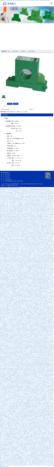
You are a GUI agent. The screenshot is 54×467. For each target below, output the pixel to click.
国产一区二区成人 (27, 319)
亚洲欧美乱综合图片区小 (38, 285)
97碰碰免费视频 (50, 198)
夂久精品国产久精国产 (29, 427)
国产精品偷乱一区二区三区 (21, 270)
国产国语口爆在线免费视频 (9, 331)
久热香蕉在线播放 (45, 417)
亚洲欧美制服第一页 (10, 192)
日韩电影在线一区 (5, 375)
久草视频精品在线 (35, 460)
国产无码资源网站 (23, 264)
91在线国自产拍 (34, 313)
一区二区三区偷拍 (20, 196)
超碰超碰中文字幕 (6, 222)
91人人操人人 (20, 245)
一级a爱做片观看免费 (7, 216)
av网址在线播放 (24, 216)
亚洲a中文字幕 (16, 284)
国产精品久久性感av (8, 198)
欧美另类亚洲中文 (46, 357)
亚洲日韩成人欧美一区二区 (12, 245)
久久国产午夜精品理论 (47, 254)
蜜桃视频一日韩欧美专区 (17, 213)
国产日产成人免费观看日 (35, 385)
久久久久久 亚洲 (15, 268)
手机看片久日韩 (7, 454)
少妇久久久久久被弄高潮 (4, 303)
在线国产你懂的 (6, 340)
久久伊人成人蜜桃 (32, 348)
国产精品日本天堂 (49, 329)
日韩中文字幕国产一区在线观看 (21, 404)
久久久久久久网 (12, 404)
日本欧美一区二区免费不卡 (40, 227)
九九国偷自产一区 (34, 356)
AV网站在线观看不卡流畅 (35, 442)
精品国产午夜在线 (13, 223)
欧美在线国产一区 (38, 244)
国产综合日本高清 (12, 363)
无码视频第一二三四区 (19, 385)
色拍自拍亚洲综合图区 (19, 301)
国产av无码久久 (14, 318)
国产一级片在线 (42, 359)
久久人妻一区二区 (3, 437)
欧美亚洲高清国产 (6, 290)
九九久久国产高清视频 (9, 421)
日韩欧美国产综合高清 (39, 290)
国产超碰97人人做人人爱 (23, 454)
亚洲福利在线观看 (43, 346)
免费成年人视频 (5, 307)
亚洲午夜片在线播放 (12, 209)
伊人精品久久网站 (21, 410)
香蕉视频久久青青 (5, 411)
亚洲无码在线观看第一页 (20, 386)
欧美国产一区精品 (16, 353)
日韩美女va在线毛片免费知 (21, 430)
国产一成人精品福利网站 (29, 410)
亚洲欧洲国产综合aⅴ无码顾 (25, 236)
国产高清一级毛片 (38, 220)
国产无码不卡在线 (41, 404)
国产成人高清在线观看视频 (11, 202)
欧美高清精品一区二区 (26, 280)
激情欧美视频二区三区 (48, 408)
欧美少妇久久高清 (43, 392)
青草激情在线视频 (10, 385)
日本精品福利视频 (27, 374)
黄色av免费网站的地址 (23, 327)
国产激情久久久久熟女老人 (5, 288)
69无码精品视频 (20, 210)
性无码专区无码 (12, 358)
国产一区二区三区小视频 (6, 347)
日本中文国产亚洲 (16, 250)
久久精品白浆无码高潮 (37, 341)
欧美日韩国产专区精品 (12, 392)
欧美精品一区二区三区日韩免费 (8, 365)
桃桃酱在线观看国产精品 (31, 222)
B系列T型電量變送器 (32, 51)
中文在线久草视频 (16, 379)
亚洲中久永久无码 (38, 410)
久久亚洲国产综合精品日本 (43, 350)
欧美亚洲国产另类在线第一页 (29, 301)
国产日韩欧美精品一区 (31, 430)
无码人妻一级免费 (32, 463)
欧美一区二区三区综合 (47, 463)
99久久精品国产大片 (30, 300)
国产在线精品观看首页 (34, 359)
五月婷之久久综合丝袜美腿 (47, 345)
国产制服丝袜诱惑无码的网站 (36, 449)
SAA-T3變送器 (7, 109)
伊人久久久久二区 (3, 193)
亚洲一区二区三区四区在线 (23, 223)
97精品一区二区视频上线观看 (9, 431)
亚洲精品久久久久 (10, 426)
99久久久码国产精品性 (11, 230)
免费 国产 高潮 (11, 228)
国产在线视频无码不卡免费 (21, 320)
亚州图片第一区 (35, 317)
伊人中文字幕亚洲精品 (48, 421)
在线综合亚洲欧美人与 (19, 413)
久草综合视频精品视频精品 (13, 405)
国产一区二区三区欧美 (31, 264)
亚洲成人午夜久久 (45, 368)
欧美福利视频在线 (33, 448)
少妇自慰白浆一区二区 (10, 383)
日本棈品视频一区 (39, 430)
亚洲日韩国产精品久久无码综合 (37, 265)
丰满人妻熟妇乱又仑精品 (37, 248)
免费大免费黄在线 (27, 330)
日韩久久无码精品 (18, 331)
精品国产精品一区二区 (38, 240)
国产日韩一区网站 (36, 211)
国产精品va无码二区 (18, 439)
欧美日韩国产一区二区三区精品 (32, 255)
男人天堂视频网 (43, 329)
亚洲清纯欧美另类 (44, 455)
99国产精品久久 (38, 247)
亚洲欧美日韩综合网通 (10, 459)
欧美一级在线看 (32, 272)
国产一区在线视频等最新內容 (33, 223)
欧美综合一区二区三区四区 (32, 404)
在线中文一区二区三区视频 (30, 279)
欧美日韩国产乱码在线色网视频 (18, 197)
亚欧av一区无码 (49, 291)
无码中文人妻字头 (42, 445)
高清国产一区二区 (20, 291)
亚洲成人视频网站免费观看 (7, 379)
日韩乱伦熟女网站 (4, 276)
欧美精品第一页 (41, 431)
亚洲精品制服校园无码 (13, 319)
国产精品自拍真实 (45, 282)
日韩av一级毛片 (18, 253)
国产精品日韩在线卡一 (25, 377)
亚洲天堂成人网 (25, 247)
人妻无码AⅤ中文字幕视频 (5, 380)
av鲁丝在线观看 (31, 303)
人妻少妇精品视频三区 (36, 199)
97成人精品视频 (29, 423)
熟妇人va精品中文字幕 (44, 305)
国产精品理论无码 (36, 351)
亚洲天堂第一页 (20, 257)
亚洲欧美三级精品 (33, 306)
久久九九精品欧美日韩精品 (31, 307)
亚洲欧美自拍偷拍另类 (14, 381)
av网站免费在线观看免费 (44, 438)
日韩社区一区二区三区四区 (45, 223)
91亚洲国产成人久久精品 (23, 268)
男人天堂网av (29, 211)
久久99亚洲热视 (37, 416)
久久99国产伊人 (16, 251)
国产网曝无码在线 (41, 286)
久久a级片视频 (36, 335)
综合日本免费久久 (29, 336)
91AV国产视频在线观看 (49, 379)
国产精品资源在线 (43, 440)
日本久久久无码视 (46, 251)
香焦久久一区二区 (12, 278)
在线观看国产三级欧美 (49, 425)
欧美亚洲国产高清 (37, 433)
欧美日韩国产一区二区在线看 (18, 460)
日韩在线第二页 (4, 405)
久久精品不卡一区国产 (32, 254)
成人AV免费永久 (47, 242)
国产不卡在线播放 (13, 373)
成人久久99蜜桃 (29, 312)
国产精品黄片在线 (45, 377)
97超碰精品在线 (23, 411)
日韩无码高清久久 (21, 282)
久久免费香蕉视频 (19, 205)
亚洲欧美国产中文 (37, 398)
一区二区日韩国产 (48, 369)
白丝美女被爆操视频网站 (36, 261)
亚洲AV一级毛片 (34, 209)
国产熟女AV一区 (48, 373)
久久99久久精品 (42, 322)
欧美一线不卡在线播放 (48, 313)
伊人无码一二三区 (4, 319)
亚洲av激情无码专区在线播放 (5, 449)
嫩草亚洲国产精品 (34, 190)
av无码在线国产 (48, 366)
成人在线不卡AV (41, 379)
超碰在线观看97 (40, 268)
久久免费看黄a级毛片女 (33, 454)
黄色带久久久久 (43, 308)
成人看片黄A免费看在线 (34, 324)
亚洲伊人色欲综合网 (5, 265)
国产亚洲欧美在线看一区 (28, 387)
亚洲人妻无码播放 (18, 397)
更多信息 (16, 103)
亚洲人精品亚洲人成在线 (42, 190)
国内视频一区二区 (18, 242)
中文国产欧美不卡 (4, 248)
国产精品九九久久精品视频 (45, 230)
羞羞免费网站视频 (15, 198)
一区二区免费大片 (25, 450)
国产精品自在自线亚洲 (27, 207)
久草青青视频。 (18, 215)
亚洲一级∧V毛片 (7, 440)
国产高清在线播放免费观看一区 (44, 280)
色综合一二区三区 (10, 415)
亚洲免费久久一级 (9, 314)
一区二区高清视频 (7, 410)
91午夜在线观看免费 (12, 374)
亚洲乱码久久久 (42, 217)
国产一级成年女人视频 (23, 340)
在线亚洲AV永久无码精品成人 (26, 192)
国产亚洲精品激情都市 (35, 413)
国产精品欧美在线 (31, 232)
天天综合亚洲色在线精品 (29, 200)
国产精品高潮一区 (29, 233)
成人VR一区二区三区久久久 (6, 371)
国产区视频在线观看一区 (25, 324)
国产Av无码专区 (3, 387)
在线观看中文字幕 (11, 413)
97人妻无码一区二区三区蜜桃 (5, 406)
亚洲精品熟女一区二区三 (42, 299)
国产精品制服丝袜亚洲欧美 (18, 314)
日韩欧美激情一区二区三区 (32, 353)
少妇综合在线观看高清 (19, 295)
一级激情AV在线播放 (14, 454)
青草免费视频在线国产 (16, 216)
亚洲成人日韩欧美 (38, 339)
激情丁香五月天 (11, 322)
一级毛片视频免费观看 (19, 329)
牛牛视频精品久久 (36, 336)
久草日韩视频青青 (34, 280)
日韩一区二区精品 (19, 237)
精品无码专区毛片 (36, 274)
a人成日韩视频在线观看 (37, 343)
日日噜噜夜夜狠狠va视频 (42, 239)
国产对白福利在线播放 (30, 364)
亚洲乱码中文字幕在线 (27, 261)
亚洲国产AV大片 (44, 273)
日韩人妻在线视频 (15, 396)
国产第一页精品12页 (41, 391)
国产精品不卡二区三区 (44, 324)
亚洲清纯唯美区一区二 (11, 297)
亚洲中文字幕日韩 (37, 259)
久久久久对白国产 (8, 465)
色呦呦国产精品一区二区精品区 (35, 428)
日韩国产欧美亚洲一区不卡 (26, 417)
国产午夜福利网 (13, 270)
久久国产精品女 (14, 403)
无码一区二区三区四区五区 (11, 200)
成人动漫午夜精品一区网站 (35, 375)
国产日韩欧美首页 (49, 312)
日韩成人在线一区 (19, 374)
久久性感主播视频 (20, 193)
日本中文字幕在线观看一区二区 (17, 391)
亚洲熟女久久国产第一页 (42, 434)
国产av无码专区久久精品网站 (48, 436)
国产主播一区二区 (10, 242)
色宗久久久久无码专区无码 (11, 221)
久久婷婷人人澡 (37, 381)
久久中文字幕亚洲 (21, 318)
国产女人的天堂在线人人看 (47, 253)
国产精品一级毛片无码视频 (34, 208)
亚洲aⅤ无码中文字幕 (27, 199)
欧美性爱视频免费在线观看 (5, 220)
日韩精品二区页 (41, 311)
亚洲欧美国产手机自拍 (24, 208)
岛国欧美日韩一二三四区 (46, 398)
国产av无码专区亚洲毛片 (24, 334)
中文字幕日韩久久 (48, 387)
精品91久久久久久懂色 (22, 227)
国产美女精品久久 (9, 294)
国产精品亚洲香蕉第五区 (18, 219)
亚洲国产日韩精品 (24, 303)
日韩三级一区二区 (46, 221)
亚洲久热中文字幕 (36, 267)
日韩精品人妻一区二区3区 (25, 250)
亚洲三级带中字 (34, 311)
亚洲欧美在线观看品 (33, 350)
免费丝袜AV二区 (36, 329)
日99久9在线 (33, 374)
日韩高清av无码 (22, 427)
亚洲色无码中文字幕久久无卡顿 (30, 437)
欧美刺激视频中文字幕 (16, 371)
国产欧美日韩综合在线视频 (30, 251)
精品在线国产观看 (37, 273)
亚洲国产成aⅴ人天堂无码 (8, 324)
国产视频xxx (2, 197)
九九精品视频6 (20, 382)
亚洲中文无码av (28, 265)
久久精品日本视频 (20, 425)
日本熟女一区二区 (24, 232)
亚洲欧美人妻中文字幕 (39, 362)
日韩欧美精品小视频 (30, 259)
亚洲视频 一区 (28, 282)
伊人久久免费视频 (19, 445)
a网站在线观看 (16, 359)
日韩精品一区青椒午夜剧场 (32, 225)
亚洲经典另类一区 (44, 433)
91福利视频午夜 (21, 279)
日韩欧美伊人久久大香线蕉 (35, 409)
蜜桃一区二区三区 (4, 362)
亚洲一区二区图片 (29, 335)
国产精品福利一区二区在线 (41, 203)
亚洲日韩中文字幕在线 (42, 317)
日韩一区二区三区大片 (18, 421)
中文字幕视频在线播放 (49, 454)
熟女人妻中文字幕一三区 (9, 438)
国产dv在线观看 (40, 421)
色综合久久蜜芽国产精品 (15, 351)
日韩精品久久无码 (42, 302)
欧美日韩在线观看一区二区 (46, 204)
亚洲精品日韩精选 (34, 205)
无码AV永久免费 (12, 259)
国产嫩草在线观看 (49, 308)
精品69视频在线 (3, 415)
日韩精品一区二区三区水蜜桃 (17, 436)
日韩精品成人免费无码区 (38, 400)
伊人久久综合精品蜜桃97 (14, 455)
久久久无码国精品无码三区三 (5, 256)
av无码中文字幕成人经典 (48, 334)
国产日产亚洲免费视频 (22, 446)
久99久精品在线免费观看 (16, 356)
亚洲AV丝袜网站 (29, 226)
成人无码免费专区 (27, 237)
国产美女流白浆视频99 (19, 444)
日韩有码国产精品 (42, 256)
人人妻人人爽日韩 (10, 397)
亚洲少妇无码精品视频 (41, 209)
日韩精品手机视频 (38, 303)
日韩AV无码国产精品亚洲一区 (12, 282)
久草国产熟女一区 (13, 196)
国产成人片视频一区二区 (32, 249)
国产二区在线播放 (12, 461)
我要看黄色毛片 (7, 296)
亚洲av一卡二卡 (13, 445)
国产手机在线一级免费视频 (29, 333)
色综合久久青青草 (8, 342)
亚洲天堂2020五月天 (48, 278)
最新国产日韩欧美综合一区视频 (40, 245)
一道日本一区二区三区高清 (15, 266)
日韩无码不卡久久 (13, 233)
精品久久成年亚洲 (20, 267)
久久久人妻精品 (36, 440)
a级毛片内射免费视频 (6, 434)
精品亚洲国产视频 (22, 300)
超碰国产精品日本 (26, 375)
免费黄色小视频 (21, 405)
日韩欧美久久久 (25, 331)
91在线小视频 (2, 199)
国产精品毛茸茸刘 (26, 204)
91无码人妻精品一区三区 (19, 322)
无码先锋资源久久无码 (42, 214)
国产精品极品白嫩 (46, 307)
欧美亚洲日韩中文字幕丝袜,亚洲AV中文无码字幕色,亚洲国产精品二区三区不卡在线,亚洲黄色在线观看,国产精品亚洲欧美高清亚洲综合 (25, 188)
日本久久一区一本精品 (28, 392)
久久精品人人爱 (49, 271)
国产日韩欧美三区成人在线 (17, 348)
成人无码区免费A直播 (28, 219)
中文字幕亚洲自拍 (31, 456)
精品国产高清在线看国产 (20, 259)
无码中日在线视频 (30, 446)
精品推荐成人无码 (18, 408)
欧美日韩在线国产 (22, 364)
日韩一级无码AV (50, 236)
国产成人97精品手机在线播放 (20, 255)
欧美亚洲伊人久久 (18, 247)
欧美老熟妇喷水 (26, 239)
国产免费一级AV (39, 420)
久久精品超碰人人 (26, 238)
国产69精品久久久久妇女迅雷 (26, 351)
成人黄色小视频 (24, 353)
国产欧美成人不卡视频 (14, 323)
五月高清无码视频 (42, 312)
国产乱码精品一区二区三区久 (28, 221)
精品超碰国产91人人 (11, 443)
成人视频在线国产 (29, 316)
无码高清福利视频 (44, 403)
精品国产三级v (6, 194)
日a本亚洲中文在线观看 (32, 397)
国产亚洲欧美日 (38, 333)
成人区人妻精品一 (43, 270)
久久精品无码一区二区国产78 (18, 317)
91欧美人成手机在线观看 (12, 254)
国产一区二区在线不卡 (9, 359)
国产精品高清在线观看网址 (35, 342)
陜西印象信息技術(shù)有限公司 (32, 183)
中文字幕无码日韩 (23, 370)
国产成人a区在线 (16, 236)
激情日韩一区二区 (3, 397)
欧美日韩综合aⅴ (13, 222)
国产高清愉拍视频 (35, 346)
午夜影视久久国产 (14, 440)
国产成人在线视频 (22, 276)
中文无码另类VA (36, 312)
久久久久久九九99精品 (9, 343)
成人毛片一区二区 (20, 392)
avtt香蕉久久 (17, 249)
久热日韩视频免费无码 (20, 265)
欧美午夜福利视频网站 (45, 259)
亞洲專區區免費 (14, 434)
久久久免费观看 (33, 363)
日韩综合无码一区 (24, 293)
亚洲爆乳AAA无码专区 (6, 232)
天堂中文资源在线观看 (10, 253)
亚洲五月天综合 (16, 327)
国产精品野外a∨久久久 (43, 460)
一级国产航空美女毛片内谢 (25, 409)
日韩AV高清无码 (39, 232)
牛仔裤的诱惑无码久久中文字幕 (12, 214)
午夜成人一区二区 (26, 313)
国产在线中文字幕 (16, 388)
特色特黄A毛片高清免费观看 (7, 353)
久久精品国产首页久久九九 (27, 432)
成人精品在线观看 (26, 385)
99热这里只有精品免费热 (17, 217)
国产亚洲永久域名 (26, 376)
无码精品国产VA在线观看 (4, 237)
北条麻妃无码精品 (28, 196)
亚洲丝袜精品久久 (43, 310)
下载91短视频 (22, 251)
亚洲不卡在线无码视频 (42, 255)
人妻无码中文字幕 (42, 335)
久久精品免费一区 (43, 459)
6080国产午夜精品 (41, 243)
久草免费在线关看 (48, 331)
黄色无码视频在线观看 (12, 260)
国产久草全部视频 (8, 197)
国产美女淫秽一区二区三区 (26, 328)
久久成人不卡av (46, 215)
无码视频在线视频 (41, 288)
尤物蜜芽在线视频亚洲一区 (35, 204)
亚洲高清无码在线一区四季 (41, 264)
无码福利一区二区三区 (48, 400)
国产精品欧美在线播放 (10, 247)
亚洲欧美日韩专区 (5, 283)
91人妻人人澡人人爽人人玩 (5, 204)
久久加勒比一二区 (22, 400)
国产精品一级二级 (12, 320)
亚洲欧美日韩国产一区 (31, 420)
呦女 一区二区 (16, 300)
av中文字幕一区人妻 (21, 271)
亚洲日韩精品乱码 (30, 320)
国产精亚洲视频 (31, 220)
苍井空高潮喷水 (47, 316)
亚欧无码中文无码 (34, 299)
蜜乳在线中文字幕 (3, 230)
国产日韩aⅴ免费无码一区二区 (18, 330)
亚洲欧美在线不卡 (25, 426)
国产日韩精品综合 (33, 371)
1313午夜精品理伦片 (12, 267)
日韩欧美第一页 (22, 226)
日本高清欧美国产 (9, 302)
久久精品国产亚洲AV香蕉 (21, 222)
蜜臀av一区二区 (7, 262)
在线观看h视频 (17, 192)
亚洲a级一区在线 (20, 260)
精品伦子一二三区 (49, 294)
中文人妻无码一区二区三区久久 (41, 465)
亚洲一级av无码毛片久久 (16, 232)
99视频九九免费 (23, 335)
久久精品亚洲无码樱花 (32, 414)
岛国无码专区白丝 (9, 306)
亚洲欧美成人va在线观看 (35, 237)
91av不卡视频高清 (5, 271)
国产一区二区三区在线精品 (25, 388)
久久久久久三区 (42, 376)
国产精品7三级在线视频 (31, 276)
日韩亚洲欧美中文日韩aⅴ (12, 425)
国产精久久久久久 (38, 386)
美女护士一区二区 (29, 274)
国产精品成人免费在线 (42, 415)
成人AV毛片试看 (9, 327)
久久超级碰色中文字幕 (13, 382)
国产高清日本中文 (35, 192)
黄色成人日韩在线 (46, 284)
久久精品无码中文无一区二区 (25, 288)
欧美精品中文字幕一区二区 (20, 285)
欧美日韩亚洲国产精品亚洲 (43, 352)
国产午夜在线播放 (25, 242)
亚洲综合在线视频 (45, 410)
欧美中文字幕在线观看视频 (39, 366)
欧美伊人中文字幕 (9, 456)
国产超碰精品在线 (24, 414)
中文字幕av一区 (6, 257)
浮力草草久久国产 (34, 319)
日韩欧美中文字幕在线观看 (25, 266)
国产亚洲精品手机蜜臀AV (48, 448)
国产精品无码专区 (24, 234)
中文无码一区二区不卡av (46, 266)
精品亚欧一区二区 (49, 288)
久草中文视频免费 (44, 375)
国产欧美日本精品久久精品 (21, 443)
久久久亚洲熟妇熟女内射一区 (7, 244)
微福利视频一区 (18, 394)
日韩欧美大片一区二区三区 (35, 198)
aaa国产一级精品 (24, 249)
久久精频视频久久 (35, 302)
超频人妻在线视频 (26, 363)
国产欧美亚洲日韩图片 (37, 368)
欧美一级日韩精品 (16, 377)
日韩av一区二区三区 (10, 328)
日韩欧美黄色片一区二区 (16, 449)
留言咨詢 (10, 103)
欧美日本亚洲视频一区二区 (20, 307)
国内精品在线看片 (8, 356)
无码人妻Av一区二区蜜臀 (10, 394)
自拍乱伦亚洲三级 (32, 426)
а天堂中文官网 (40, 448)
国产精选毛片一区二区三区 (39, 408)
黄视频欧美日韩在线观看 (32, 293)
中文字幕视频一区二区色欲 (10, 312)
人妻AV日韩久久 (27, 442)
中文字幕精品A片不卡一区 (25, 190)
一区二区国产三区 (25, 394)
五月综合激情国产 (46, 382)
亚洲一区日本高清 (21, 345)
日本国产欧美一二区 (42, 293)
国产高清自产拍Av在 (30, 227)
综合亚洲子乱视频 (27, 425)
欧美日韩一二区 (36, 445)
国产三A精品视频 (4, 416)
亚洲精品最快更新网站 (44, 297)
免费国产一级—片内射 (33, 268)
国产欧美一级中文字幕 (18, 433)
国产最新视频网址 (27, 382)
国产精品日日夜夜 (39, 348)
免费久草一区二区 (44, 231)
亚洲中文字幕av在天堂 (14, 350)
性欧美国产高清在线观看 (47, 348)
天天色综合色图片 (40, 414)
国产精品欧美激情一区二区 (38, 316)
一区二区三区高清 (39, 251)
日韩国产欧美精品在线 (36, 423)
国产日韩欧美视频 (27, 399)
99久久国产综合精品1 (27, 459)
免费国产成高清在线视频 (26, 449)
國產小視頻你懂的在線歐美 (18, 199)
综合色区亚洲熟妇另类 (43, 328)
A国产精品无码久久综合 (46, 428)
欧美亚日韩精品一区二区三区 (9, 261)
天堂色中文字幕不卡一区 (29, 305)
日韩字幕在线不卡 (26, 205)
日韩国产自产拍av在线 (28, 228)
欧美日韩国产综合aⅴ (29, 368)
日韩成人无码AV (3, 192)
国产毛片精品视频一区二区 (6, 334)
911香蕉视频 (23, 423)
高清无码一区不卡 (26, 217)
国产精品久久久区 (9, 273)
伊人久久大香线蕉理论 (28, 267)
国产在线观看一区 (47, 437)
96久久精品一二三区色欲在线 (11, 291)
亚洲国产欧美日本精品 (4, 462)
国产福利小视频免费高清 (4, 445)
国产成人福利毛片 (44, 237)
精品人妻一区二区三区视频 (9, 450)
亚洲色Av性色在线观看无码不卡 (48, 386)
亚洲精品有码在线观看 (35, 308)
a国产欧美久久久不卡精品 (13, 339)
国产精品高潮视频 (40, 193)
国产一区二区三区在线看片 (27, 248)
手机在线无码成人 (21, 289)
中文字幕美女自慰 (8, 234)
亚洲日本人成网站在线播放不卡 (13, 448)
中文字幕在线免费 (34, 271)
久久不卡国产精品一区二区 (45, 336)
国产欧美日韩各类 (26, 391)
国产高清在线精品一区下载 (14, 276)
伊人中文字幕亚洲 (44, 199)
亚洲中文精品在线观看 (34, 217)
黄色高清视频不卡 (15, 191)
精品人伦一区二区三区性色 (14, 400)
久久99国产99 (37, 272)
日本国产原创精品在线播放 (19, 399)
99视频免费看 (11, 433)
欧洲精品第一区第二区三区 (24, 350)
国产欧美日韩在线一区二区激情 (8, 215)
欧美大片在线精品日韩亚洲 (17, 311)
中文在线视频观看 (11, 249)
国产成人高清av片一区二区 (26, 302)
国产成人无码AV (9, 251)
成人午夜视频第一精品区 (12, 193)
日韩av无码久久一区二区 (42, 238)
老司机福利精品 (26, 369)
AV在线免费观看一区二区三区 (27, 408)
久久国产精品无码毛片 (47, 365)
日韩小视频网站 (28, 271)
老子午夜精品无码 (48, 301)
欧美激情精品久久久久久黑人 (47, 343)
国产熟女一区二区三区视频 (16, 272)
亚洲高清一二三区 (42, 294)
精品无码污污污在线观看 (44, 351)
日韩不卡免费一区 (14, 256)
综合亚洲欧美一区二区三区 (7, 393)
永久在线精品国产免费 (49, 196)
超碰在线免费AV (50, 255)
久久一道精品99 (12, 307)
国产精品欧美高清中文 (27, 277)
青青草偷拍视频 (30, 440)
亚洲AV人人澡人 (40, 254)
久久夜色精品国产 (48, 217)
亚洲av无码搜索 (31, 247)
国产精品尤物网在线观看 (18, 343)
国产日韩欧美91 (35, 294)
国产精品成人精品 (39, 450)
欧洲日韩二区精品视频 (48, 225)
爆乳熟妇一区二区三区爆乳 (46, 443)
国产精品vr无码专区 (27, 297)
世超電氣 (18, 111)
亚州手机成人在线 (47, 285)
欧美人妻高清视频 (22, 416)
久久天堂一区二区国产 (41, 222)
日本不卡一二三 (5, 446)
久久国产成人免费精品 (35, 459)
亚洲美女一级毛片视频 (8, 217)
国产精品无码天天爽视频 (17, 463)
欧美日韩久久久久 (26, 209)
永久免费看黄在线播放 (30, 244)
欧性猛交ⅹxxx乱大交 (4, 413)
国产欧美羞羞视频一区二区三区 (20, 244)
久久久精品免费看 (11, 316)
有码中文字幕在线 (45, 244)
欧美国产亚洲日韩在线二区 (20, 316)
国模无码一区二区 (46, 296)
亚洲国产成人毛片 (24, 215)
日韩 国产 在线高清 (24, 286)
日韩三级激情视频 (41, 340)
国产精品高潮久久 (29, 416)
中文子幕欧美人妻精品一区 (39, 387)
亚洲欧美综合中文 (36, 432)
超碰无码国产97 (41, 373)
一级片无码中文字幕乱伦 (36, 207)
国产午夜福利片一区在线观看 (40, 419)
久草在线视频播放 (39, 216)
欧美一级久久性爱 (4, 207)
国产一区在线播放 (4, 239)
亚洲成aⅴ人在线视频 (40, 426)
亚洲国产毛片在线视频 (46, 420)
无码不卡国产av (38, 300)
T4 (21, 111)
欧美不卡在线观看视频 (37, 233)
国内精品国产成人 (44, 409)
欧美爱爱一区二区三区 (30, 386)
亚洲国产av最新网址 (9, 219)
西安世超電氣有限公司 (11, 111)
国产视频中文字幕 (34, 238)
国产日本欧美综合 (5, 210)
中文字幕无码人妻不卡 (48, 210)
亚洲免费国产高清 (47, 265)
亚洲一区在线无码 (4, 428)
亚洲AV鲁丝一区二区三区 (37, 436)
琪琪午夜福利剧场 (4, 377)
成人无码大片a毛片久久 (25, 451)
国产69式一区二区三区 (11, 366)
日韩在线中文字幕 (40, 331)
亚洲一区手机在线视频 (10, 408)
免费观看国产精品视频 (28, 329)
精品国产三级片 (50, 335)
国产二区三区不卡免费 (41, 306)
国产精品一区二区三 (30, 231)
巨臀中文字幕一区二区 (40, 301)
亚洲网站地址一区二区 (6, 420)
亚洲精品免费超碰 (29, 341)
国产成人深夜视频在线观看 (25, 415)
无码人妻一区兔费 (4, 466)
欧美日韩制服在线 (3, 310)
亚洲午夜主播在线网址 (16, 465)
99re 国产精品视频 (38, 262)
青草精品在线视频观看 (30, 419)
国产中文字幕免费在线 (45, 423)
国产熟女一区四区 (44, 333)
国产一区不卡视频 (4, 433)
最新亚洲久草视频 (40, 437)
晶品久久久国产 (17, 299)
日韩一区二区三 (26, 325)
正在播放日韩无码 (33, 421)
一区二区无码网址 (47, 431)
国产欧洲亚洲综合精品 (38, 295)
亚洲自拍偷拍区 (9, 226)
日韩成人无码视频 (5, 264)
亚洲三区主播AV (39, 444)
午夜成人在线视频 (12, 207)
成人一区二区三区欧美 (13, 345)
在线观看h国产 (36, 318)
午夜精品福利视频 (47, 193)
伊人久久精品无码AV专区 (23, 256)
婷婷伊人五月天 (43, 198)
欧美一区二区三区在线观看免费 (13, 208)
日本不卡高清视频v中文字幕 (15, 303)
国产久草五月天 (44, 289)
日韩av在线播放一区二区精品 (46, 300)
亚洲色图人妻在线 (12, 210)
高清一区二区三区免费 (25, 342)
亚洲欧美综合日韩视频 (48, 405)
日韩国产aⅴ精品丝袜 (34, 451)
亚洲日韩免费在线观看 (40, 314)
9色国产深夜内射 (31, 215)
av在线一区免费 (11, 255)
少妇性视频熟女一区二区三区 (45, 381)
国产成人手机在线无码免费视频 (35, 377)
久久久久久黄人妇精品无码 (30, 339)
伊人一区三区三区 (8, 191)
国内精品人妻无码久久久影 (14, 409)
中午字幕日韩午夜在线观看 (33, 234)
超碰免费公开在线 (47, 202)
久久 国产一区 (21, 398)
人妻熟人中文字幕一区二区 (25, 359)
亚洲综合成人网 (49, 245)
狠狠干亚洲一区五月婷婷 (18, 273)
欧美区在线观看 (30, 270)
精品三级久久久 (51, 194)
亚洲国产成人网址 (32, 325)
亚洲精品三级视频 (41, 196)
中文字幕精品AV (31, 362)
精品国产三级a (42, 425)
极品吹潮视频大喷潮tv (13, 362)
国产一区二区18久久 (32, 380)
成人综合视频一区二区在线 (19, 442)
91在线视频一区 (14, 410)
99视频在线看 (37, 305)
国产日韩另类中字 (39, 365)
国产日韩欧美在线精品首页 (41, 383)
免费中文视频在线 (28, 345)
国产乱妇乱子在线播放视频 (20, 312)
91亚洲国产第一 (21, 339)
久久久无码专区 (25, 456)
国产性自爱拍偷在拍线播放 (48, 461)
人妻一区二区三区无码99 (37, 253)
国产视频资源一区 (29, 396)
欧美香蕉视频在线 (7, 308)
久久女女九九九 (8, 351)
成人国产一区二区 (34, 288)
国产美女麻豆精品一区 (45, 385)
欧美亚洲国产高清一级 (33, 347)
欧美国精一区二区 (3, 385)
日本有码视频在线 (7, 286)
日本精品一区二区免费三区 (41, 276)
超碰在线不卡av (36, 392)
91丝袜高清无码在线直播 (20, 358)
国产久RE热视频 (44, 247)
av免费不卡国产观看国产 (16, 286)
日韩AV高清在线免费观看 (4, 196)
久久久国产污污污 (22, 422)
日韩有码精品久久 (5, 325)
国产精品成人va (46, 213)
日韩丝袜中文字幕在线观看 (32, 370)
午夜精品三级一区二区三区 (24, 198)
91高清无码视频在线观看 (13, 446)
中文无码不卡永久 (32, 450)
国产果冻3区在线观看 (41, 283)
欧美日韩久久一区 (40, 191)
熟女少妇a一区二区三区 (38, 284)
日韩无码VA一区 (36, 270)
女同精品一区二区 (19, 325)
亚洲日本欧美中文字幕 (49, 286)
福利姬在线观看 (37, 200)
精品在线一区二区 (28, 230)
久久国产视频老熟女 (30, 285)
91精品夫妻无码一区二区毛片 (5, 190)
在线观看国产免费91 (17, 302)
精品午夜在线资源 (13, 271)
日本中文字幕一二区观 (22, 440)
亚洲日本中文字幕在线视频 (21, 278)
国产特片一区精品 (16, 306)
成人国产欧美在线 (47, 325)
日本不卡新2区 (3, 330)
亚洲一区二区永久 (8, 293)
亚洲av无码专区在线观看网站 (26, 253)
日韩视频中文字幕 (44, 399)
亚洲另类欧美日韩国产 (16, 190)
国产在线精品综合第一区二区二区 (31, 214)
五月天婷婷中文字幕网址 (7, 213)
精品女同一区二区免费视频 (8, 369)
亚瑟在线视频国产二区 (38, 357)
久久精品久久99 (9, 236)
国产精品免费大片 (37, 231)
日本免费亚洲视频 (15, 422)
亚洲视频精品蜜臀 (44, 226)
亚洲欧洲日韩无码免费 (15, 220)
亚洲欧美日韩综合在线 (11, 368)
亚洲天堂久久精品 (42, 462)
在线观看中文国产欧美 (29, 289)
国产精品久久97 (12, 265)
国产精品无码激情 (12, 194)
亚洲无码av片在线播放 (47, 240)
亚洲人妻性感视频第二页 (12, 227)
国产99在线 (21, 462)
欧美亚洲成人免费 (15, 334)
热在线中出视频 (17, 414)
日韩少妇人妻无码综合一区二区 (15, 354)
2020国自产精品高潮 (23, 290)
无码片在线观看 (5, 400)
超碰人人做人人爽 (46, 295)
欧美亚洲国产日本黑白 (4, 345)
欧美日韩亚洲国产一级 (44, 267)
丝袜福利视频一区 (30, 296)
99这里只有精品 (34, 391)
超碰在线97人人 (22, 203)
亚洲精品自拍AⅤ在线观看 (13, 462)
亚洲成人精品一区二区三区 (23, 362)
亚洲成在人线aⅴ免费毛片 (43, 234)
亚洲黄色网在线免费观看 (10, 285)
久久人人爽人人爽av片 (25, 371)
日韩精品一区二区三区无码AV (34, 194)
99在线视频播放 (41, 454)
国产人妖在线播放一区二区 (27, 438)
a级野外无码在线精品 (9, 300)
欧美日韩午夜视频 (3, 313)
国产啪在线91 (39, 380)
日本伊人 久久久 (36, 396)
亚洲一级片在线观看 (22, 357)
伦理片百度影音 (11, 414)
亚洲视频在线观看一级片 (11, 387)
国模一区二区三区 (20, 200)
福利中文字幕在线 (41, 370)
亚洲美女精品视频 (45, 341)
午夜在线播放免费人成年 (18, 294)
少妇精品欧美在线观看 (33, 352)
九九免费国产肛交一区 (32, 331)
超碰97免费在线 (22, 323)
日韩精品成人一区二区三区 (48, 219)
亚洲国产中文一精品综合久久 (36, 250)
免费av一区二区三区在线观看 (18, 240)
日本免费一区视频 (35, 322)
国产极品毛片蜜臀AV (36, 226)
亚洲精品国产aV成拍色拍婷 (36, 266)
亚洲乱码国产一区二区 (12, 225)
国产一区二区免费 (10, 295)
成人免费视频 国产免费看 (31, 278)
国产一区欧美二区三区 (14, 203)
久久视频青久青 (50, 356)
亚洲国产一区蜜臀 (37, 443)
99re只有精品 (9, 388)
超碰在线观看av (4, 339)
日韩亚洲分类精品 (45, 233)
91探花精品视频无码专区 (11, 211)
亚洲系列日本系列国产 (26, 308)
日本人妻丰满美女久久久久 (25, 448)
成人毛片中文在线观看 (27, 294)
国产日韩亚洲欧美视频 (20, 461)
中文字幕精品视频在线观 (6, 436)
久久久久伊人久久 (26, 421)
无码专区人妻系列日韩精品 (14, 335)
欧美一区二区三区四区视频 (48, 444)
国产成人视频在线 (18, 438)
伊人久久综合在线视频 (4, 280)
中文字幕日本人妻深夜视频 (9, 299)
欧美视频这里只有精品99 (28, 393)
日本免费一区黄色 (42, 271)
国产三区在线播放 (22, 381)
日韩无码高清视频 (37, 289)
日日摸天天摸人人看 (35, 297)
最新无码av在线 (18, 383)
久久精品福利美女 (35, 425)
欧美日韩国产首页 (36, 310)
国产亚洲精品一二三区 (14, 290)
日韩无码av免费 (44, 442)
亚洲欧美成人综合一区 (9, 399)
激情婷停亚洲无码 (41, 257)
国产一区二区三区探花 (40, 374)
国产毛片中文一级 (12, 346)
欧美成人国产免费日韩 (45, 261)
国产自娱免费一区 (4, 363)
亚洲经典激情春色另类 (15, 288)
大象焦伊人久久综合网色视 (28, 439)
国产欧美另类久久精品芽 (22, 254)
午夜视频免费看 (28, 197)
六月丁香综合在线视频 (39, 358)
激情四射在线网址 (40, 325)
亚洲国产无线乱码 (45, 250)
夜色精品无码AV (32, 365)
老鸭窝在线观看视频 (18, 459)
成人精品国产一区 (16, 370)
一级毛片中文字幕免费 (22, 296)
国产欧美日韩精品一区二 (43, 319)
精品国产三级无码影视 (23, 262)
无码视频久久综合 (35, 230)
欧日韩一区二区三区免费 (40, 456)
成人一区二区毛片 (49, 451)
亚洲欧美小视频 (46, 197)
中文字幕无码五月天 (20, 202)
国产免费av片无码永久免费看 (31, 243)
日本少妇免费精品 (25, 365)
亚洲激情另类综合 (7, 364)
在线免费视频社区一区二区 (14, 411)
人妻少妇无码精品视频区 (14, 340)
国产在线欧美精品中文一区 (21, 211)
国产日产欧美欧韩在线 (26, 356)
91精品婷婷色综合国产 (42, 236)
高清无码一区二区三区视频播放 (20, 231)
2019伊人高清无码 (19, 363)
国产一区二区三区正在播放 (14, 264)
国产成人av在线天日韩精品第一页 (30, 202)
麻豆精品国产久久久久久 (25, 299)
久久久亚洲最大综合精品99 (24, 191)
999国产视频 (26, 444)
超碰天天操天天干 (24, 465)
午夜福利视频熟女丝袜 (18, 369)
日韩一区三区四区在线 (34, 376)
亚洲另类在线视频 (40, 360)
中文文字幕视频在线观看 (27, 346)
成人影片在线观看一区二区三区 (14, 360)
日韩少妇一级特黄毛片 (13, 289)
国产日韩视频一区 (33, 257)
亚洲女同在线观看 (5, 277)
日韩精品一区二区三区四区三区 (30, 193)
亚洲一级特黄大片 (50, 203)
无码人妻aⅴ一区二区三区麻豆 (28, 210)
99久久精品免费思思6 (24, 220)
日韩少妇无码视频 (32, 334)
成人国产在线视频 (12, 280)
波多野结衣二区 (13, 237)
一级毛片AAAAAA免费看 (32, 340)
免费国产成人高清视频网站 (20, 402)
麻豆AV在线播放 (5, 461)
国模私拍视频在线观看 (31, 411)
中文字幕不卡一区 (11, 301)
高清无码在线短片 (11, 329)
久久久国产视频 (4, 398)
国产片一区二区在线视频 (24, 306)
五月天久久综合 (50, 396)
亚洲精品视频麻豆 (47, 320)
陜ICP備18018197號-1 (14, 185)
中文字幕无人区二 (31, 465)
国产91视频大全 (27, 413)
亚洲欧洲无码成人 (12, 257)
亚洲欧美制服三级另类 (16, 293)
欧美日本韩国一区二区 (7, 311)
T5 (32, 109)
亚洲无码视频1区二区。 (13, 336)
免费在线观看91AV (40, 278)
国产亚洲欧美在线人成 (16, 234)
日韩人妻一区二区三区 (10, 333)
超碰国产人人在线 (7, 403)
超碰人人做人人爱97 (48, 426)
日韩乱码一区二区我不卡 (32, 431)
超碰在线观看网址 (20, 457)
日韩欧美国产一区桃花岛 (27, 310)
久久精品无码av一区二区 (30, 358)
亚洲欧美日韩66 (41, 371)
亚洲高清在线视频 (3, 357)
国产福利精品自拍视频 (27, 436)
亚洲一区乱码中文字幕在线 (28, 295)
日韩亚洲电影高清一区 (45, 330)
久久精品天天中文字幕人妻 (37, 277)
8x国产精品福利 (9, 330)
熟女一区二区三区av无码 (33, 256)
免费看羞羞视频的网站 (43, 327)
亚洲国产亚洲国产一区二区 (47, 303)
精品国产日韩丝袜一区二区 (13, 398)
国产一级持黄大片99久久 (14, 283)
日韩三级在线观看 (45, 232)
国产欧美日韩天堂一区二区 (37, 213)
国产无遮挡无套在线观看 (6, 348)
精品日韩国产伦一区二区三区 (36, 382)
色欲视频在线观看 (31, 290)
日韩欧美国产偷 (42, 208)
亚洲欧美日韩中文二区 (36, 406)
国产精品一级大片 (22, 396)
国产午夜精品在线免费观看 (41, 411)
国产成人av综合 (41, 202)
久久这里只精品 (17, 451)
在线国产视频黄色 (26, 257)
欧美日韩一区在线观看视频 (12, 437)
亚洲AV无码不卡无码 (12, 430)
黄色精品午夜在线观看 (11, 310)
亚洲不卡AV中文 (48, 314)
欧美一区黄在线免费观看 (4, 455)
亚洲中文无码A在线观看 (21, 225)
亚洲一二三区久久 (19, 238)
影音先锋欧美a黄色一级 (38, 296)
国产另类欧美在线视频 (48, 268)
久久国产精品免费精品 (40, 242)
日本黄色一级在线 (46, 277)
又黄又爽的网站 (43, 228)
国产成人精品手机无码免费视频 (21, 431)
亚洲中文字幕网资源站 (9, 284)
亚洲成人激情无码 (32, 444)
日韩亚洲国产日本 (23, 284)
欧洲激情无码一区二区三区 (33, 327)
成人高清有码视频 (24, 380)
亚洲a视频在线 (34, 196)
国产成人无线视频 (37, 403)
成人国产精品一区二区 (28, 343)
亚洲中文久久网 (14, 341)
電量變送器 (23, 51)
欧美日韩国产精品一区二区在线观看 (46, 192)
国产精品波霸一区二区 (29, 240)
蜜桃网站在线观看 (45, 446)
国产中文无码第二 (4, 320)
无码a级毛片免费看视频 (36, 399)
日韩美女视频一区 (27, 460)
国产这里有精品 (20, 319)
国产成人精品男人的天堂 (19, 333)
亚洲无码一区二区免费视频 (36, 282)
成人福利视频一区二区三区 (37, 417)
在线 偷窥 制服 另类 (8, 460)
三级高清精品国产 (17, 328)
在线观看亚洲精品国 (14, 279)
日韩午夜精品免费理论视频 (13, 352)
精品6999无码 (19, 280)
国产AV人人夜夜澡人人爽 (24, 428)
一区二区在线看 (33, 360)
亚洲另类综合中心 (44, 274)
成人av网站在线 (4, 227)
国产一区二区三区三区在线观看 (46, 200)
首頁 (9, 51)
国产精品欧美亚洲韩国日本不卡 (30, 314)
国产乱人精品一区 (5, 259)
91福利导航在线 (5, 386)
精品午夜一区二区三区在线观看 (17, 204)
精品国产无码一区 (5, 323)
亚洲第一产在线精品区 (21, 419)
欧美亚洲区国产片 (46, 216)
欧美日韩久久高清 (45, 380)
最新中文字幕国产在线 (45, 342)
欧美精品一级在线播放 (5, 373)
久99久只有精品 (40, 225)
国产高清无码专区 (39, 334)
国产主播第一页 (36, 439)
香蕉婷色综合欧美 (34, 236)
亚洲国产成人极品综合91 (24, 283)
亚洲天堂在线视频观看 (9, 337)
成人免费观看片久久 (9, 376)
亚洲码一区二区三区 (47, 290)
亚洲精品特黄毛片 (48, 391)
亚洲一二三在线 (48, 340)
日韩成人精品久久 (19, 297)
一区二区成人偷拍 (11, 402)
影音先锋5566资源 (32, 283)
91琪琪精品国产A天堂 (20, 230)
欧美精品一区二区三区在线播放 (20, 243)
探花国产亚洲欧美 (36, 228)
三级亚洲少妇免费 (9, 370)
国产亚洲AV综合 (51, 328)
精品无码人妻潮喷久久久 (16, 406)
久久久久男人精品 (5, 354)
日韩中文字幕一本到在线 (37, 345)
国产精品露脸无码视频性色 (40, 279)
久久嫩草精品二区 (42, 451)
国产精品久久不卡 (34, 379)
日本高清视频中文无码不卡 (29, 245)
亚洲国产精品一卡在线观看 (37, 219)
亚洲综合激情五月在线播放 (30, 203)
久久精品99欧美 (49, 293)
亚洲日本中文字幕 (40, 249)
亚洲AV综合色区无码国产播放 (46, 272)
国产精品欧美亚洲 (14, 364)
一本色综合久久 (16, 226)
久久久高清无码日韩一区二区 (43, 388)
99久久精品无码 (36, 393)
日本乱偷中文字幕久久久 (42, 353)
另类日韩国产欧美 (30, 381)
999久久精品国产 (35, 323)
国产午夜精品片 (47, 311)
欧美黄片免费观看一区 (20, 368)
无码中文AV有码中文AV (10, 432)
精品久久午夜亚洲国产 (33, 286)
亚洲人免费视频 (20, 313)
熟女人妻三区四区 (38, 446)
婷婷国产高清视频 (12, 457)
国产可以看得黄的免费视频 (8, 442)
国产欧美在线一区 (19, 207)
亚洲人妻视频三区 (37, 455)
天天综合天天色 (4, 443)
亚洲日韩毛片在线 (43, 413)
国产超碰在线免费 (30, 400)
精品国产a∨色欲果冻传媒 (15, 423)
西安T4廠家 (25, 111)
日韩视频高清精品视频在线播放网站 (15, 239)
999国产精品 (45, 260)
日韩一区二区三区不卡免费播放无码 (16, 277)
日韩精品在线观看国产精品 (20, 274)
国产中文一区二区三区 (6, 318)
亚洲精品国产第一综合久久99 (47, 207)
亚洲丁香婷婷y (25, 348)
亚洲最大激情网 (32, 242)
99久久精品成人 (21, 214)
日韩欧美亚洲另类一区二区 (19, 305)
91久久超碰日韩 (19, 310)
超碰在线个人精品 (6, 233)
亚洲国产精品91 (20, 209)
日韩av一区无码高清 (33, 239)
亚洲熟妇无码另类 (30, 443)
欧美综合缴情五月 (43, 211)
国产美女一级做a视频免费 (26, 406)
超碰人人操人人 (31, 262)
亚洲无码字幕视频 (12, 386)
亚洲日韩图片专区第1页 (18, 228)
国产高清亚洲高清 (24, 272)
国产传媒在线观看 (38, 215)
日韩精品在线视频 (26, 337)
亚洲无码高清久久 (28, 323)
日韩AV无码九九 (11, 444)
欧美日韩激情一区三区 (14, 262)
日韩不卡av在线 (33, 337)
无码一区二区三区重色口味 (30, 461)
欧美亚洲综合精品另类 (18, 376)
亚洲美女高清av (21, 403)
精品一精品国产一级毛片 (12, 313)
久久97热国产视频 (43, 439)
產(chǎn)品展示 (15, 51)
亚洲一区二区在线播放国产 (23, 373)
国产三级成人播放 (9, 199)
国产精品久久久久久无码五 (13, 427)
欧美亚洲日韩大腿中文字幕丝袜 (37, 197)
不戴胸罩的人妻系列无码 (42, 205)
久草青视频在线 (8, 422)
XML (5, 185)
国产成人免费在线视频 (31, 216)
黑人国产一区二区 (9, 317)
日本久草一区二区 (4, 209)
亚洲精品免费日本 (18, 450)
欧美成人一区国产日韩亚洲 (11, 205)
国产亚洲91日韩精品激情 (8, 231)
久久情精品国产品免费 (29, 318)
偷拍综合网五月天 (44, 194)
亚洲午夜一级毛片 (9, 243)
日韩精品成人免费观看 (28, 260)
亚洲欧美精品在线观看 (39, 210)
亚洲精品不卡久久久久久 (30, 402)
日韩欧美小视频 (39, 463)
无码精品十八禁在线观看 (45, 406)
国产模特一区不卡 (6, 223)
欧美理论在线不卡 (21, 336)
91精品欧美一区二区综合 (23, 352)
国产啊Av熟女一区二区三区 (41, 402)
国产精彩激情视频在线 (27, 311)
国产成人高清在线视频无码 (32, 422)
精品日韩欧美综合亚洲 (18, 337)
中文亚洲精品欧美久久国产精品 (30, 291)
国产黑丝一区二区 (18, 426)
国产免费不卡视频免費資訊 (47, 220)
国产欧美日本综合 (47, 422)
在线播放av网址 (40, 313)
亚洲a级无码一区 (49, 359)
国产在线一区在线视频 (38, 221)
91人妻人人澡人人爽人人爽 (18, 393)
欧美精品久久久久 (3, 426)
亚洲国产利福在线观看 (29, 405)
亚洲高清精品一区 (18, 365)
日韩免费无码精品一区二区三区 (22, 194)
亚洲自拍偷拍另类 (49, 228)
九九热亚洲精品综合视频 (27, 213)
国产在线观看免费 (43, 318)
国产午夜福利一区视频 (6, 391)
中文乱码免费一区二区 (49, 191)
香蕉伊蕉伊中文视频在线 (9, 451)
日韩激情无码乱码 (43, 394)
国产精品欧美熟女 (32, 369)
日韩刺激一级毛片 (46, 339)
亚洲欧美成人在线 (19, 375)
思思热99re (11, 377)
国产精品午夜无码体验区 (47, 248)
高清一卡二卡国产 (26, 434)
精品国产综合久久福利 (9, 305)
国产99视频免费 (5, 260)
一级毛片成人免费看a (40, 369)
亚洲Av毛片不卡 (39, 307)
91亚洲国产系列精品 (20, 366)
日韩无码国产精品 (14, 347)
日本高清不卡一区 (18, 248)
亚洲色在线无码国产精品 (48, 414)
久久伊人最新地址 (43, 396)
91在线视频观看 (25, 354)
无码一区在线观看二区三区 (16, 308)
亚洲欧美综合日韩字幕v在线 (15, 380)
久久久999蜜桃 (12, 325)
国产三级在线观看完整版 (8, 417)
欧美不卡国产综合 (49, 302)
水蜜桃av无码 (19, 434)
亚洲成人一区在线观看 (21, 233)
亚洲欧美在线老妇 (33, 434)
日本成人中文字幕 (33, 191)
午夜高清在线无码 (49, 279)
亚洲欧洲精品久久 (31, 383)
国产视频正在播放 (30, 357)
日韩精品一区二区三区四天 (25, 379)
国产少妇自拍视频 (18, 261)
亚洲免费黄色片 (19, 346)
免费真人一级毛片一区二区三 (10, 238)
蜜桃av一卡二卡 (12, 248)
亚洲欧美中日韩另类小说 (36, 330)
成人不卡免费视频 (39, 461)
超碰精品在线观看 (37, 427)
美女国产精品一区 (3, 295)
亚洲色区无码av (19, 221)
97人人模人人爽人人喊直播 (34, 394)
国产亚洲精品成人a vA (22, 420)
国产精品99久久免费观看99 (23, 347)
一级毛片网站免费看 (22, 341)
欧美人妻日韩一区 (9, 463)
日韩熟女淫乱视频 (13, 296)
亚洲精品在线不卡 (3, 208)
